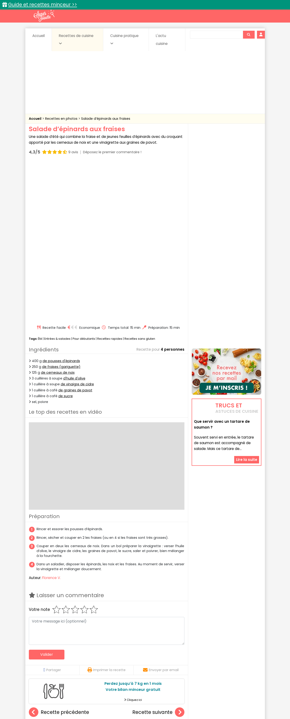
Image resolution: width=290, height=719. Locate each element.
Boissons (112, 655)
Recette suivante (158, 554)
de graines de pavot (75, 232)
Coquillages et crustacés (214, 655)
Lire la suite (246, 407)
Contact (84, 701)
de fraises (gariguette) (61, 208)
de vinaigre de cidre (77, 226)
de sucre (65, 238)
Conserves (179, 655)
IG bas (182, 660)
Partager (52, 512)
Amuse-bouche (66, 655)
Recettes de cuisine (76, 39)
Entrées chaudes (103, 660)
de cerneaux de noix (58, 214)
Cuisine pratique (124, 39)
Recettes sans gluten (139, 181)
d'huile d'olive (74, 220)
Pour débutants (84, 181)
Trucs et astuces (210, 645)
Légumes (201, 660)
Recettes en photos (61, 118)
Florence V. (51, 419)
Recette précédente (59, 554)
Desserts (41, 660)
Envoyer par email (161, 512)
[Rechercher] (248, 35)
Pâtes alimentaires (52, 664)
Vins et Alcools (219, 664)
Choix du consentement (199, 705)
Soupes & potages (146, 664)
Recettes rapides (109, 181)
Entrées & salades (57, 181)
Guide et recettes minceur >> (42, 4)
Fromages (161, 660)
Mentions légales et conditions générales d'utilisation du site (143, 701)
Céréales (133, 655)
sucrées (174, 664)
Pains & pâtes (243, 660)
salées (100, 664)
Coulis (245, 655)
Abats (41, 655)
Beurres (91, 655)
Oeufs (221, 660)
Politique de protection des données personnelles (135, 705)
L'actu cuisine (162, 39)
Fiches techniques (169, 645)
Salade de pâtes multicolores (109, 607)
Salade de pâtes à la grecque (58, 607)
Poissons (80, 664)
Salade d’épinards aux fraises (105, 118)
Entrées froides (134, 660)
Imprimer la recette (106, 512)
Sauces (118, 664)
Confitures (156, 655)
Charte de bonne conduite (217, 701)
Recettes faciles (82, 645)
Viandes (194, 664)
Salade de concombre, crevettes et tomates (173, 607)
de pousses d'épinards (61, 203)
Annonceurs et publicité (53, 701)
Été (40, 181)
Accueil (38, 35)
